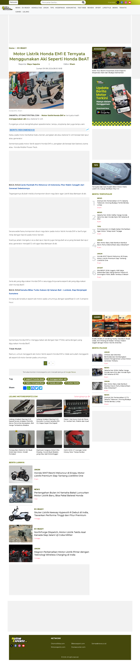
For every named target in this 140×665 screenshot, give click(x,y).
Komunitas (71, 8)
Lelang (26, 12)
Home (12, 48)
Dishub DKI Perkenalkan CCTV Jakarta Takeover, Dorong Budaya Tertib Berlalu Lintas (113, 203)
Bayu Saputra (33, 64)
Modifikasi (60, 8)
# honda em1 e (55, 383)
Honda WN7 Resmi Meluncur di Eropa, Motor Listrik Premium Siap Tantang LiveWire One (112, 258)
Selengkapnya (81, 397)
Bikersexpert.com (78, 644)
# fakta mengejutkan (34, 383)
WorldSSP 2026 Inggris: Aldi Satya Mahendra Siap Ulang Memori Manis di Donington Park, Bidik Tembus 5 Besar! (112, 272)
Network (13, 2)
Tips (52, 8)
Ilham (72, 64)
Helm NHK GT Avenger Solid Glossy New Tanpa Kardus (75, 451)
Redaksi (32, 650)
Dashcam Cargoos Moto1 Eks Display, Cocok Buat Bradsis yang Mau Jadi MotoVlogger (47, 452)
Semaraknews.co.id (99, 644)
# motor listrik (72, 383)
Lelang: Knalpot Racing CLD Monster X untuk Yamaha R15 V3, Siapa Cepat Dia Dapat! (48, 421)
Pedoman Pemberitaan (19, 653)
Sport (98, 8)
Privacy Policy (22, 650)
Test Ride (82, 8)
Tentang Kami (41, 650)
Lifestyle (107, 8)
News (17, 8)
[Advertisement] (70, 28)
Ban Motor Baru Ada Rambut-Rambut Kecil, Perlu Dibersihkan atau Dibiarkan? (113, 244)
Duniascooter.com (78, 647)
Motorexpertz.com (58, 647)
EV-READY (26, 8)
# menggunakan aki (57, 379)
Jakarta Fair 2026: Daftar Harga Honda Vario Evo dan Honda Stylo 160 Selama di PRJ (113, 217)
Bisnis (115, 8)
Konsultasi (37, 8)
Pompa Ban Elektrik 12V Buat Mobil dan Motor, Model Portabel (20, 452)
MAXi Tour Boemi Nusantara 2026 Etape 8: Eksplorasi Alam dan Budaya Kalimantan (109, 72)
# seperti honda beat (34, 379)
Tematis (122, 8)
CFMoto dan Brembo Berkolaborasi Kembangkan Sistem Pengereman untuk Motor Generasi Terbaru (117, 358)
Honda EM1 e (59, 115)
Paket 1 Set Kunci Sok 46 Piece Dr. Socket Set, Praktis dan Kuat (76, 420)
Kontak (13, 650)
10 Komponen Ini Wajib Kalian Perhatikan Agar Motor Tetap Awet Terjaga (113, 230)
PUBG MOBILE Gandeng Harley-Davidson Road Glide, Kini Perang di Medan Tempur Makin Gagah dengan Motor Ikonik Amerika (111, 341)
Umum (46, 8)
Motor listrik (47, 115)
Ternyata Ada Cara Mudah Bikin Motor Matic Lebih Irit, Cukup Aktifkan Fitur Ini (109, 188)
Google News (70, 372)
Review (91, 8)
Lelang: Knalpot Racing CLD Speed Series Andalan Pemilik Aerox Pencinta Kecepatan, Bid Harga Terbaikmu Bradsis (21, 422)
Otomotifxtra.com (58, 644)
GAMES (18, 12)
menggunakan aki (17, 119)
